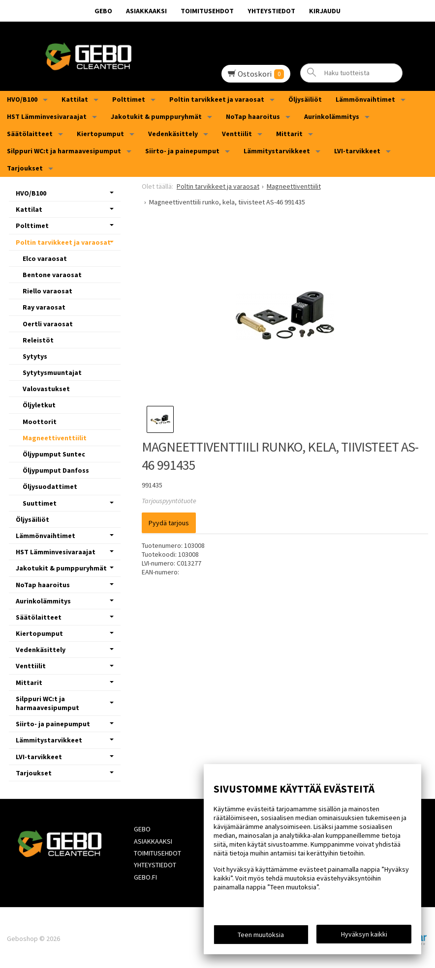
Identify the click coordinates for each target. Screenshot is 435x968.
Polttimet (128, 99)
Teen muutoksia (261, 934)
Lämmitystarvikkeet (277, 150)
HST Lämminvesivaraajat (47, 116)
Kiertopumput (100, 133)
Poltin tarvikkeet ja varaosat (216, 99)
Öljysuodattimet (50, 486)
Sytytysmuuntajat (52, 372)
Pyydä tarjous (169, 522)
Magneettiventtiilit (55, 437)
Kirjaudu (325, 10)
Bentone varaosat (52, 274)
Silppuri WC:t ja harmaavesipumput (64, 150)
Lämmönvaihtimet (365, 99)
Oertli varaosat (48, 323)
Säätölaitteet (30, 133)
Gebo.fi (144, 875)
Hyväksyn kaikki (364, 934)
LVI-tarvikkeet (357, 150)
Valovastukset (46, 388)
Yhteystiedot (271, 10)
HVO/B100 (22, 99)
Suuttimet (40, 503)
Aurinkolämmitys (331, 116)
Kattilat (75, 99)
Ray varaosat (44, 307)
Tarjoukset (25, 168)
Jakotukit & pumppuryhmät (156, 116)
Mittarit (289, 133)
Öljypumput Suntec (54, 454)
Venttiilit (237, 133)
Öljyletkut (39, 404)
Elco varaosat (45, 258)
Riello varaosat (47, 290)
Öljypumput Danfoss (56, 470)
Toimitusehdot (207, 10)
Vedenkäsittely (173, 133)
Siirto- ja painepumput (182, 150)
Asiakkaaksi (146, 10)
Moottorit (40, 421)
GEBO (103, 10)
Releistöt (38, 340)
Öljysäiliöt (305, 99)
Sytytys (35, 356)
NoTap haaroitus (253, 116)
